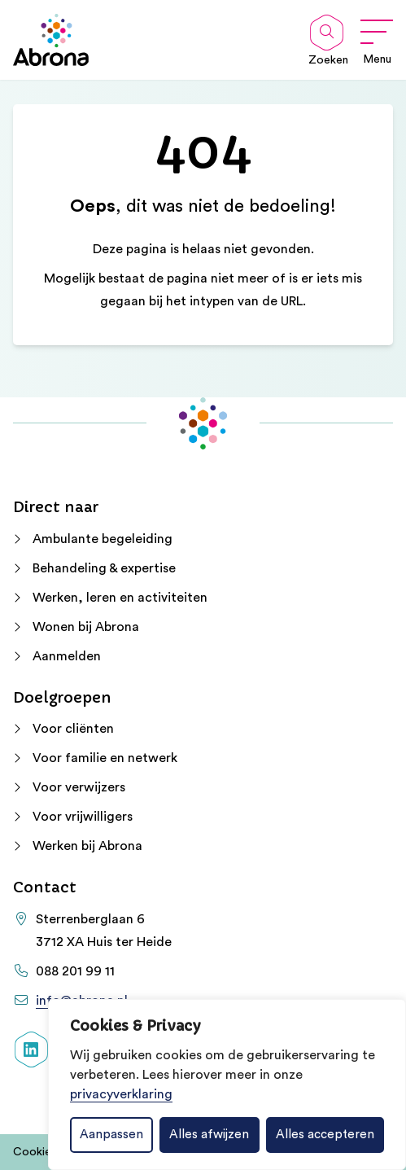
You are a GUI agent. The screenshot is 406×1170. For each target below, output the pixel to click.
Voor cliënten (73, 728)
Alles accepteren (325, 1134)
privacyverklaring (121, 1094)
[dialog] (227, 1084)
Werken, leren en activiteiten (120, 597)
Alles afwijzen (209, 1134)
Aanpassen (111, 1134)
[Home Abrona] (51, 40)
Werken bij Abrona (87, 845)
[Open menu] (376, 40)
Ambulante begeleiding (102, 539)
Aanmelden (67, 656)
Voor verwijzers (79, 787)
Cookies (35, 1152)
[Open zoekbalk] (326, 32)
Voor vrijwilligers (83, 816)
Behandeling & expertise (104, 568)
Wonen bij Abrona (86, 626)
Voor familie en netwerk (105, 758)
